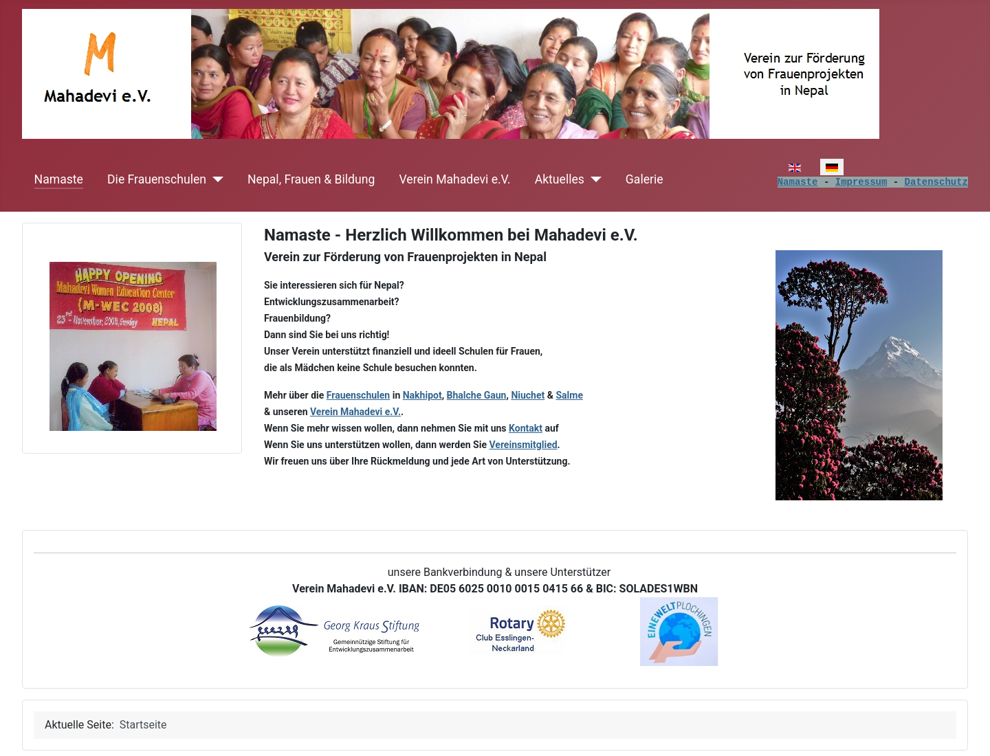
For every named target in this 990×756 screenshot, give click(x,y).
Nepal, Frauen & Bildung (311, 179)
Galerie (644, 179)
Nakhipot (422, 395)
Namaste (58, 179)
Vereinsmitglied (523, 444)
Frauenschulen (358, 395)
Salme (569, 395)
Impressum (861, 182)
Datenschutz (936, 182)
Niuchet (527, 395)
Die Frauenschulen (156, 179)
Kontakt (525, 428)
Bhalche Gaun (477, 395)
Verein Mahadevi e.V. (455, 179)
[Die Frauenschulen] (214, 179)
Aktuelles (559, 179)
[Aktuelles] (593, 179)
